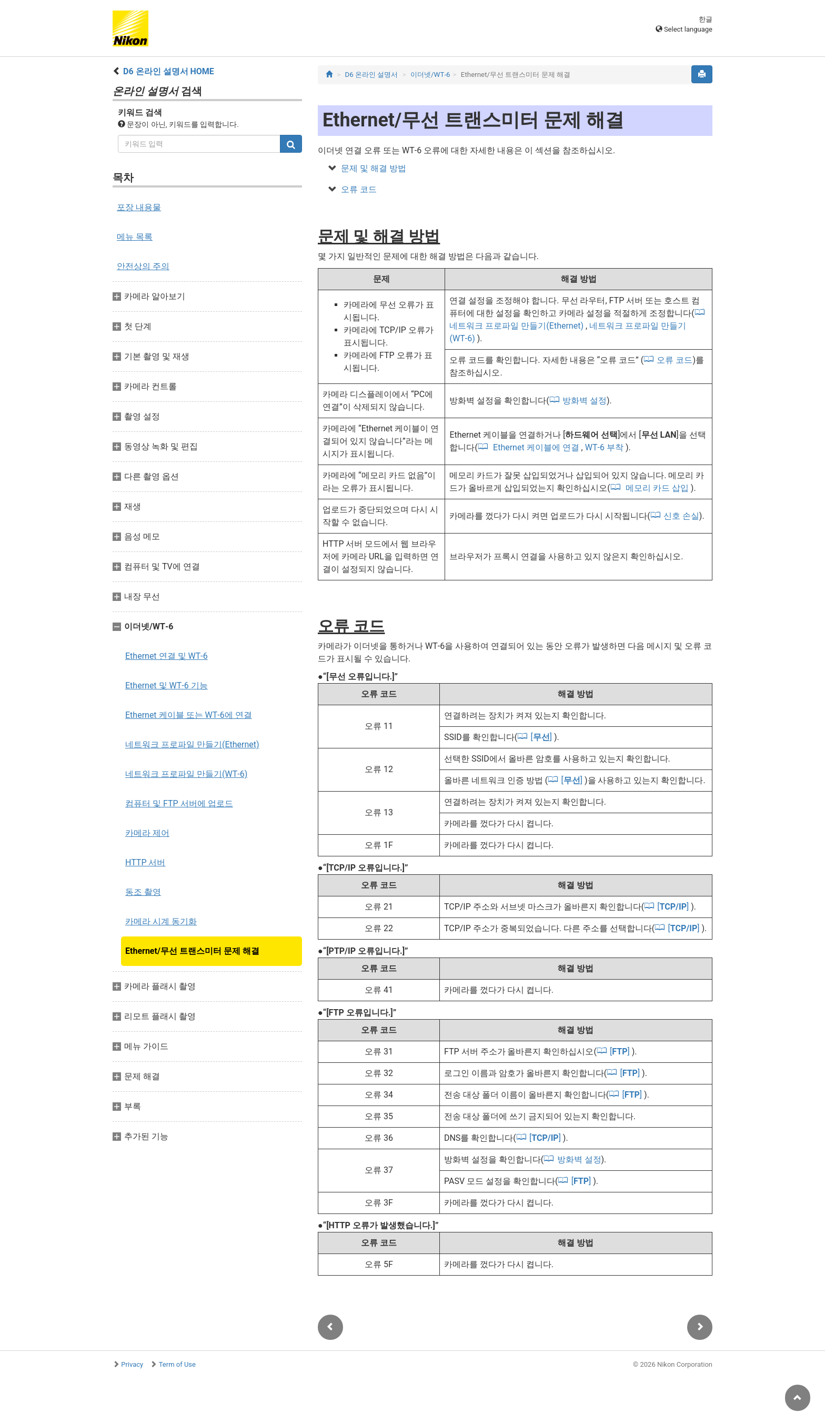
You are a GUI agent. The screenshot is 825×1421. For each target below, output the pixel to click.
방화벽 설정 (584, 401)
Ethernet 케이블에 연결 (536, 447)
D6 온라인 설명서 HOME (168, 71)
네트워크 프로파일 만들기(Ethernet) (192, 744)
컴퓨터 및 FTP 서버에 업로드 (179, 803)
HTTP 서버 (145, 862)
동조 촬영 (143, 892)
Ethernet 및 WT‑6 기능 (166, 685)
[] (542, 737)
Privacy (132, 1364)
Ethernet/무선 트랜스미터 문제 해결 (192, 951)
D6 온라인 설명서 (371, 74)
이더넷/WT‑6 (430, 74)
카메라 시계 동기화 (161, 921)
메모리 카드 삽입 (657, 488)
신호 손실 (681, 516)
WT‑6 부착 (605, 447)
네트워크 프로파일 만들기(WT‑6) (186, 774)
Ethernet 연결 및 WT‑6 (166, 656)
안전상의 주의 (143, 266)
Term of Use (177, 1364)
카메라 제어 (147, 833)
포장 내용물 (139, 207)
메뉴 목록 (135, 237)
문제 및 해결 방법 (373, 168)
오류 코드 (359, 189)
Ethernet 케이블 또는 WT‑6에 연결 (188, 715)
